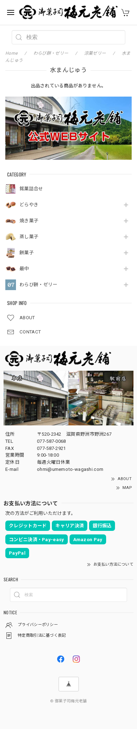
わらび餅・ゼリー (38, 284)
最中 (24, 268)
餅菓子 (27, 252)
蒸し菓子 (29, 236)
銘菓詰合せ (31, 188)
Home (11, 53)
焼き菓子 (29, 220)
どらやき (29, 204)
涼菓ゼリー (95, 53)
